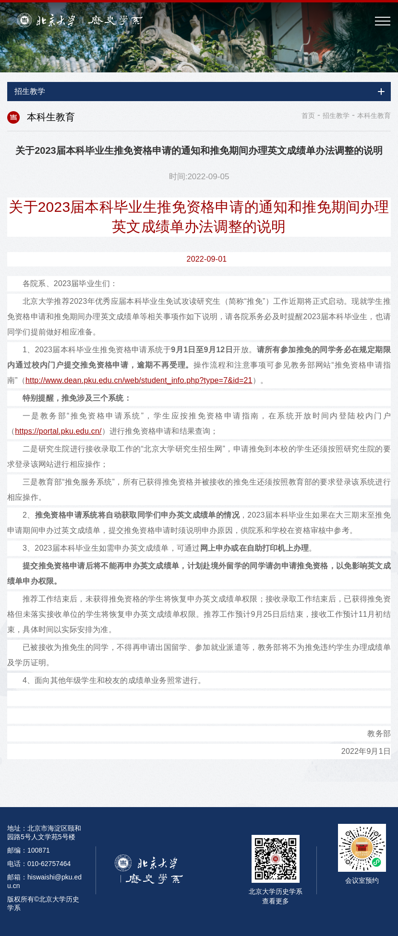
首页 (308, 115)
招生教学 (336, 115)
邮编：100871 (28, 850)
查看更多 (275, 901)
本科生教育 (374, 115)
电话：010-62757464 (39, 863)
